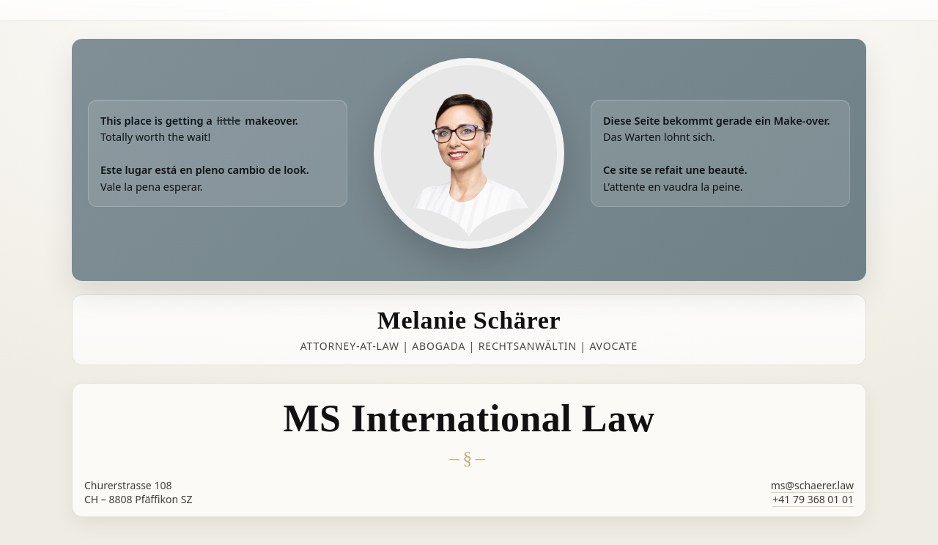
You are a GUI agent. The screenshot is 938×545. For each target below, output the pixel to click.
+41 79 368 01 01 (813, 499)
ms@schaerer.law (812, 485)
